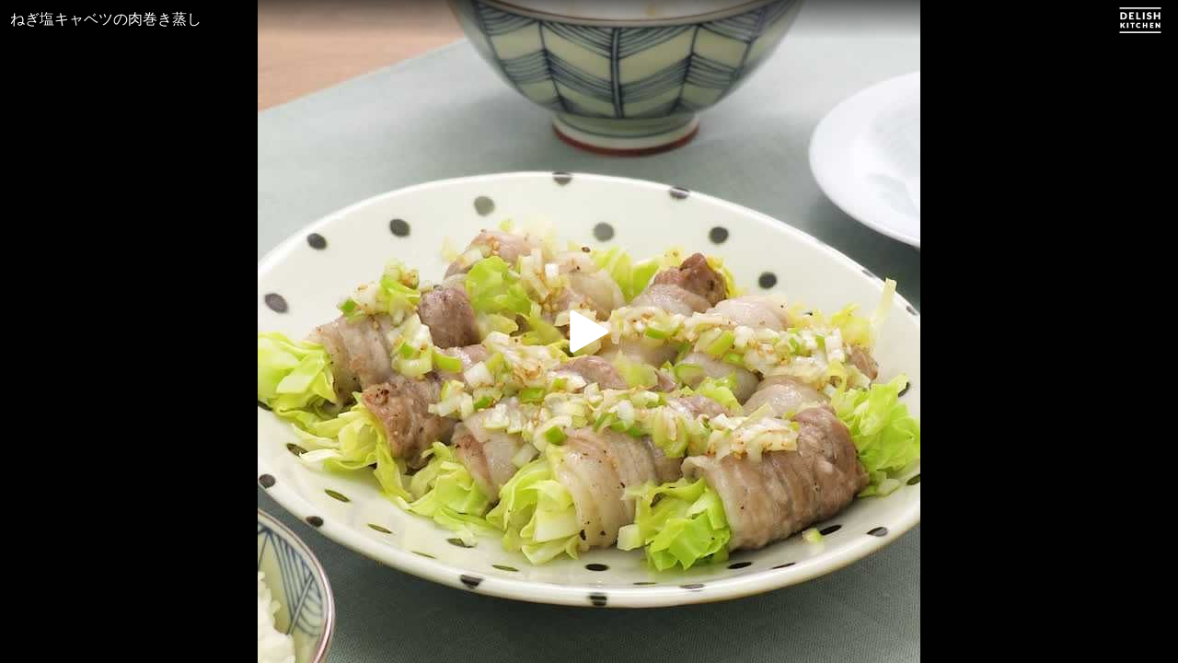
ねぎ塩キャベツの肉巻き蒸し (106, 19)
